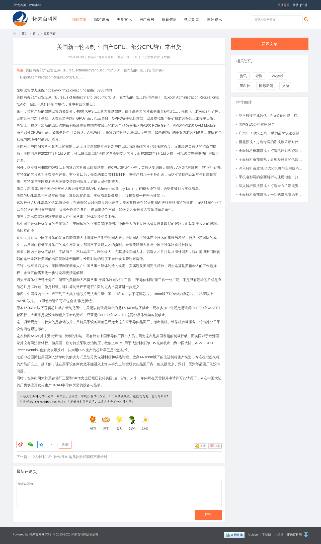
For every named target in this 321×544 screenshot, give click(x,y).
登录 (295, 5)
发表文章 (270, 44)
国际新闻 (266, 86)
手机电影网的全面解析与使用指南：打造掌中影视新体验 (271, 177)
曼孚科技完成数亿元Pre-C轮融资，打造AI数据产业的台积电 (271, 116)
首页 (15, 33)
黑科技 (245, 86)
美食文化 (124, 19)
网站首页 (79, 19)
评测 (259, 76)
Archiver (253, 534)
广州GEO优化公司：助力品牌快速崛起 (269, 133)
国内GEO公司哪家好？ (257, 124)
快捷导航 (284, 5)
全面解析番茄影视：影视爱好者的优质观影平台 (271, 159)
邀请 (203, 446)
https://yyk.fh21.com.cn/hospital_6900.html (79, 90)
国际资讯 (214, 19)
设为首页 (20, 5)
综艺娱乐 (101, 19)
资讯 (36, 33)
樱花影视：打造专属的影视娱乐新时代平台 (271, 142)
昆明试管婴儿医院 (31, 90)
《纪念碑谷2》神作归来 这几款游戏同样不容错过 (69, 457)
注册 (304, 5)
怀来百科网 (45, 19)
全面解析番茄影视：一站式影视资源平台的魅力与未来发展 (271, 195)
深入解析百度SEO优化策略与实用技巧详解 (271, 168)
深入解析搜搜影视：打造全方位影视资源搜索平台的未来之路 (271, 186)
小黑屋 (278, 534)
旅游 (285, 86)
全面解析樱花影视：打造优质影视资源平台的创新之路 (271, 151)
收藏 (65, 445)
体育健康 (169, 19)
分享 (217, 446)
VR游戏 (277, 76)
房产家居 (146, 19)
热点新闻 (191, 19)
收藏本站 (35, 5)
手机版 (266, 534)
